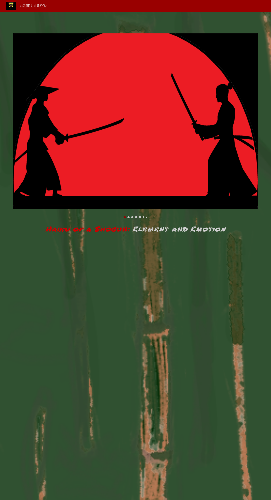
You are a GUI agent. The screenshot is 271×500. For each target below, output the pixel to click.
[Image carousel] (135, 125)
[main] (135, 228)
